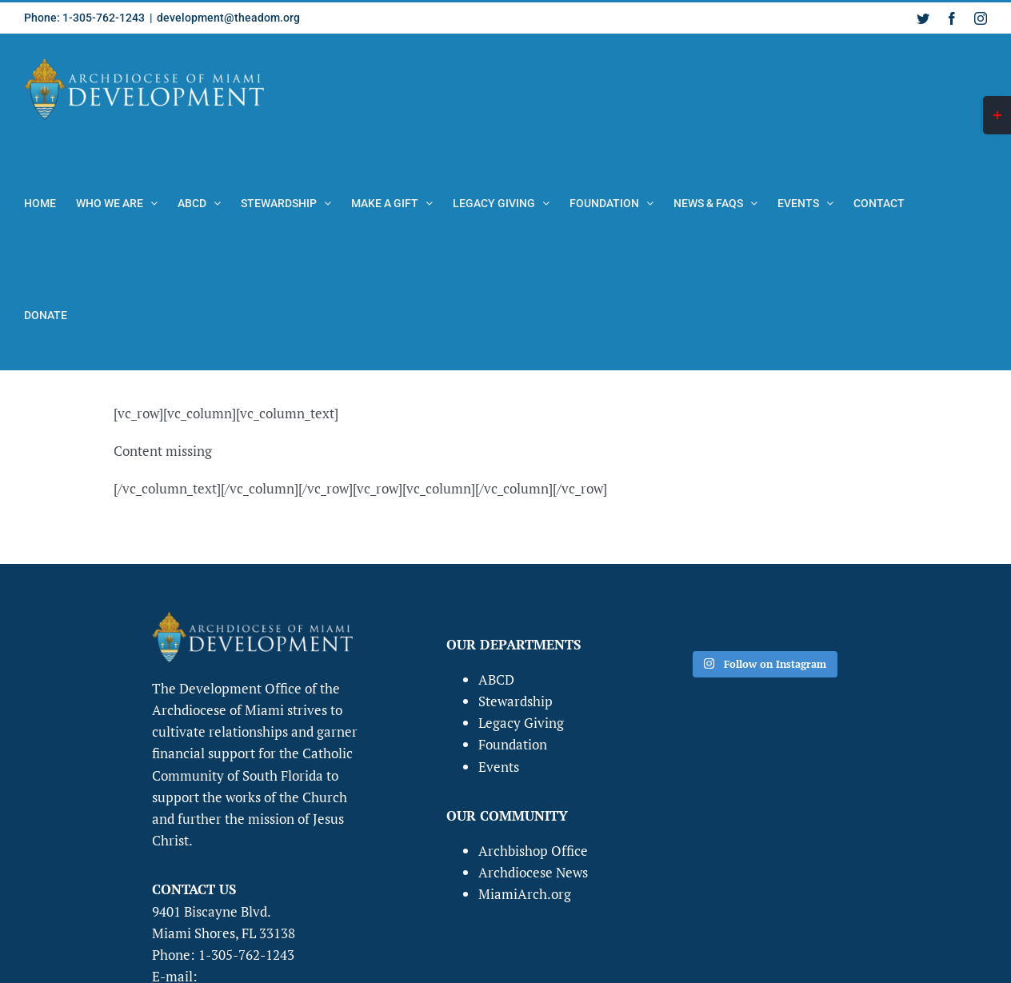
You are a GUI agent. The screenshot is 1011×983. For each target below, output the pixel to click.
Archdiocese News (533, 872)
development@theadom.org (228, 17)
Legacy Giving (521, 722)
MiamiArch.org (524, 894)
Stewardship (515, 701)
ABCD (496, 679)
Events (498, 766)
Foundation (512, 744)
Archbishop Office (533, 850)
